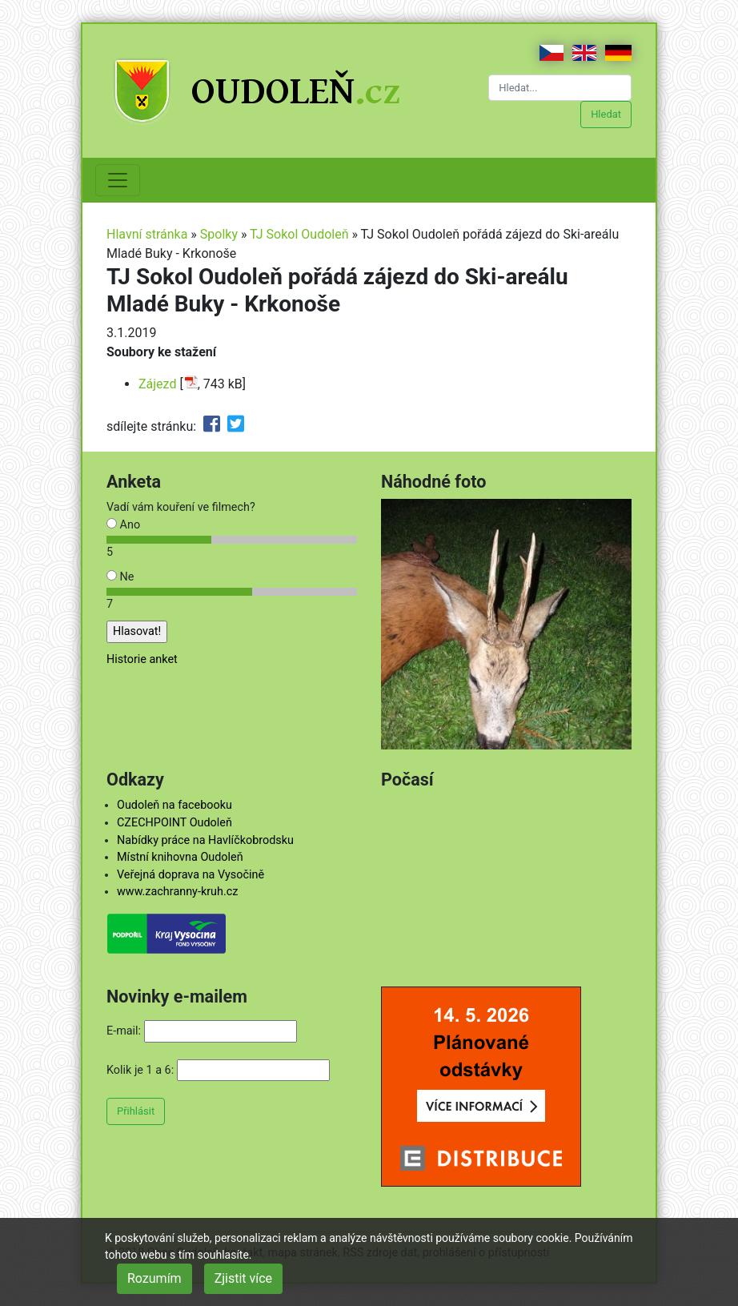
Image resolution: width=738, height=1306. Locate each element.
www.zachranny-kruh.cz (177, 891)
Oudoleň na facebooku (174, 805)
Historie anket (142, 659)
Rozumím (154, 1278)
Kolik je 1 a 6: (140, 1070)
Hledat (606, 114)
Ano (123, 525)
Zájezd (157, 384)
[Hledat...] (560, 87)
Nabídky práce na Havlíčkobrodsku (205, 840)
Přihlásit (135, 1111)
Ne (120, 577)
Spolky (219, 234)
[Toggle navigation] (117, 180)
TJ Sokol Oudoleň (299, 234)
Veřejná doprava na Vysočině (190, 875)
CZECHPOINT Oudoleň (174, 823)
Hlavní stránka (146, 234)
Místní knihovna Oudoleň (180, 857)
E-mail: (123, 1031)
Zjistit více (243, 1278)
